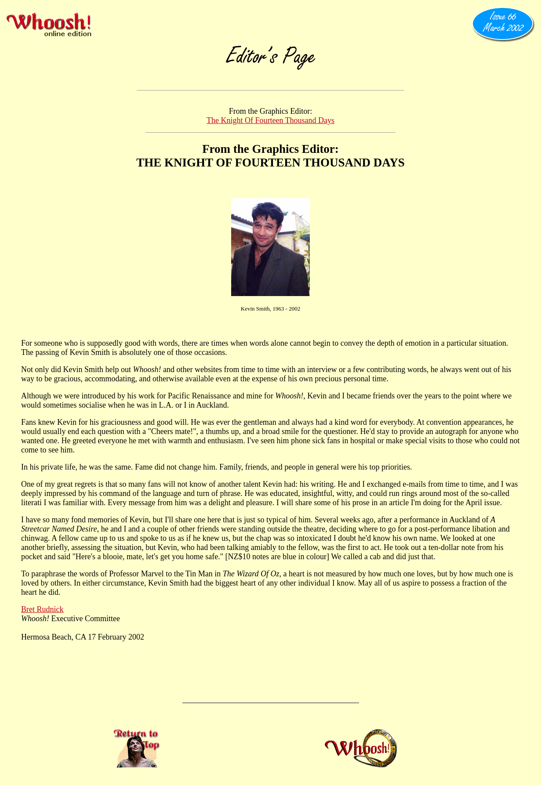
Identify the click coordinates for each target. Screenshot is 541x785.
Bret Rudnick (42, 609)
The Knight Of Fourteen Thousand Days (270, 120)
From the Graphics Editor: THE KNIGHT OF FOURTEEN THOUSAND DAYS (270, 155)
